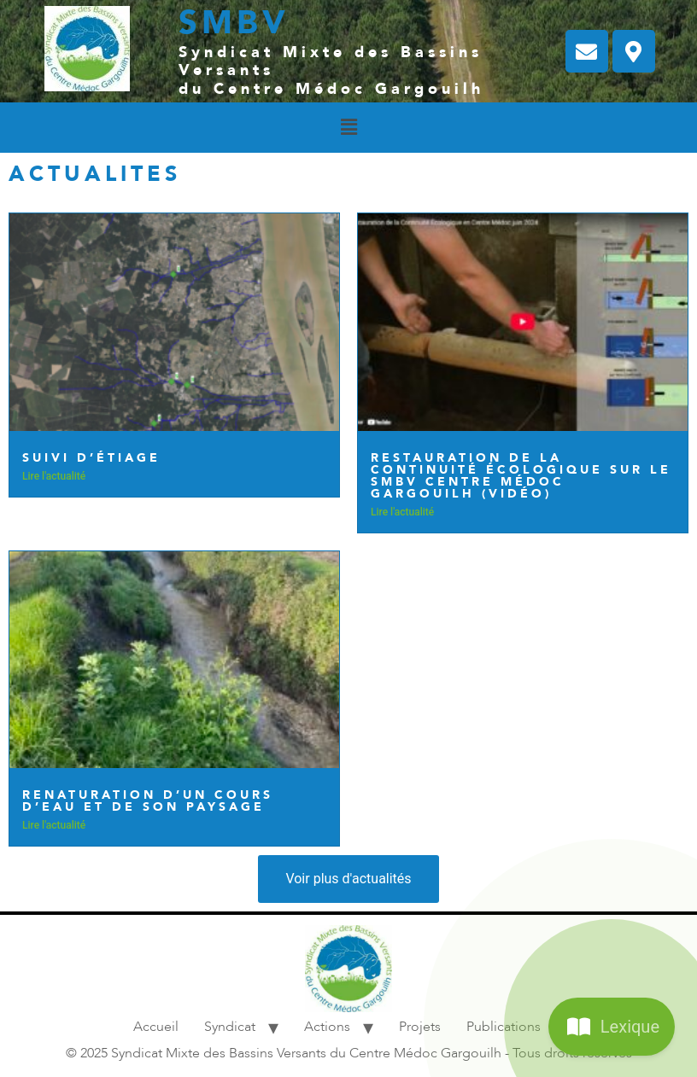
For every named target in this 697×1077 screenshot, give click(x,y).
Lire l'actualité (53, 476)
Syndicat (229, 1026)
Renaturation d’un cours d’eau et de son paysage (147, 801)
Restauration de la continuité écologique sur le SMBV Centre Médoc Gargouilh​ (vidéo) (521, 476)
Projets (420, 1026)
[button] (348, 127)
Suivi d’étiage (91, 458)
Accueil (156, 1026)
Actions (327, 1026)
